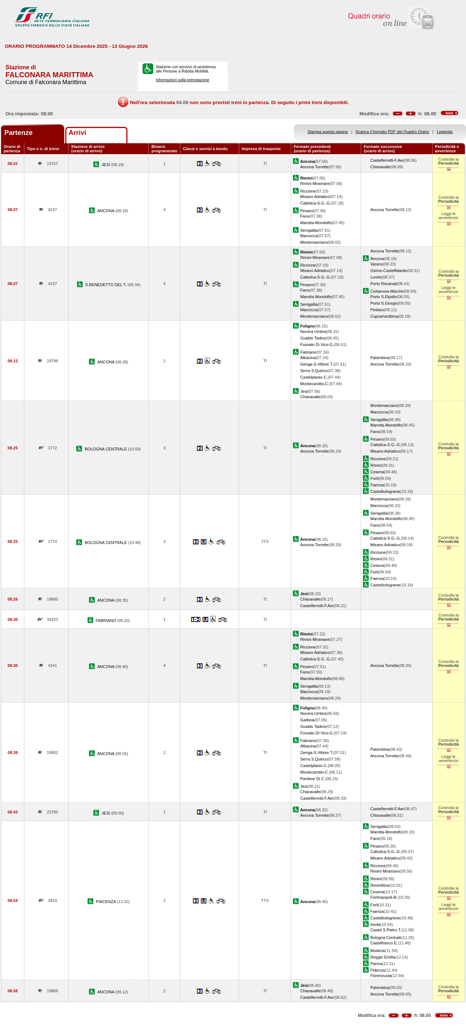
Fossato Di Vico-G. (317, 344)
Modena (377, 950)
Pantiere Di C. (312, 778)
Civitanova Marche (387, 291)
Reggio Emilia (382, 957)
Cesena (377, 472)
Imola (375, 924)
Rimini (375, 465)
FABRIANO (106, 620)
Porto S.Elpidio (383, 296)
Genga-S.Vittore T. (316, 364)
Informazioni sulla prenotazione (182, 80)
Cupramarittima (384, 316)
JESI (106, 164)
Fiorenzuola (380, 975)
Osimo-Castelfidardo (388, 270)
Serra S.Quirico (314, 370)
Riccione (307, 191)
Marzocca (309, 236)
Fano (304, 216)
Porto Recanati (383, 283)
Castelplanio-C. (314, 377)
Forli (374, 478)
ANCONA (106, 211)
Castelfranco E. (384, 943)
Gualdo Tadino (313, 338)
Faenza (377, 485)
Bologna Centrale (385, 937)
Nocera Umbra (313, 331)
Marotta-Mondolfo (316, 223)
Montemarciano (314, 242)
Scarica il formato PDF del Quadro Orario (392, 131)
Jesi (303, 391)
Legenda (445, 131)
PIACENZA (106, 901)
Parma (376, 963)
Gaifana (307, 720)
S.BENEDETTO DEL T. (106, 285)
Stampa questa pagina (327, 131)
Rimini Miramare (315, 183)
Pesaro (306, 211)
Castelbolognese (385, 491)
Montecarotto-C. (314, 384)
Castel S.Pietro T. (385, 930)
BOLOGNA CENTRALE (106, 449)
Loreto (375, 277)
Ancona (377, 258)
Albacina (308, 357)
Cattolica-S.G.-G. (315, 203)
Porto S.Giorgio (384, 303)
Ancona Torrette (314, 167)
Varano (376, 264)
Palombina (379, 357)
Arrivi (77, 132)
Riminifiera (379, 885)
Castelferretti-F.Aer (387, 160)
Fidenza (377, 970)
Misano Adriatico (315, 196)
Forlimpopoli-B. (383, 897)
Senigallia (309, 230)
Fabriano (308, 352)
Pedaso (377, 310)
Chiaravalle (380, 167)
